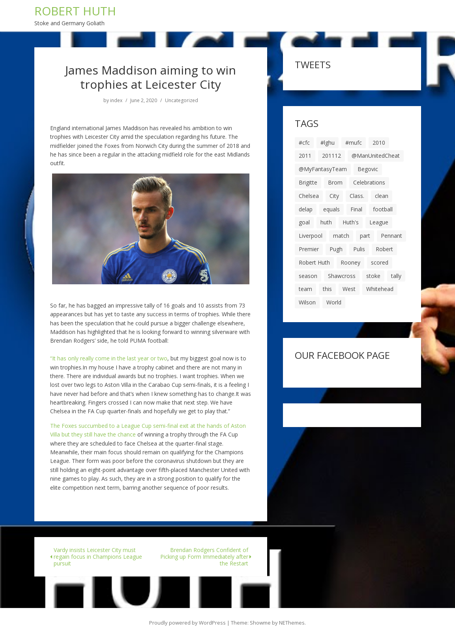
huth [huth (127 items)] (326, 222)
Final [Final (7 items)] (356, 209)
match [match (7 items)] (341, 235)
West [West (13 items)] (349, 289)
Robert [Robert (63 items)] (384, 249)
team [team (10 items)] (305, 289)
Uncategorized (181, 100)
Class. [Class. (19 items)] (357, 196)
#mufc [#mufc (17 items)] (353, 142)
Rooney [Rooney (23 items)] (350, 262)
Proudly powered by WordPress (187, 622)
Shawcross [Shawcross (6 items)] (342, 276)
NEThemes (292, 622)
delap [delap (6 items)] (306, 209)
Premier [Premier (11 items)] (309, 249)
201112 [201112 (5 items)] (331, 155)
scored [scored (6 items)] (379, 262)
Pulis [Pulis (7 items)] (359, 249)
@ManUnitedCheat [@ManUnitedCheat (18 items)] (376, 155)
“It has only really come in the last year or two (108, 358)
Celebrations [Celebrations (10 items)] (369, 182)
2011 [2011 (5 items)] (305, 155)
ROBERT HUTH (75, 11)
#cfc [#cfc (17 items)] (304, 142)
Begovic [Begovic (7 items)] (368, 169)
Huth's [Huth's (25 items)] (351, 222)
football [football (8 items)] (383, 209)
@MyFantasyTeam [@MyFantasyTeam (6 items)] (323, 169)
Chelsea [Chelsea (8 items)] (309, 196)
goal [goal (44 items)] (304, 222)
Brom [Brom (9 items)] (335, 182)
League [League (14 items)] (378, 222)
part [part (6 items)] (365, 235)
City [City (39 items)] (334, 196)
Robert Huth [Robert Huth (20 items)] (314, 262)
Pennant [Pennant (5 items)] (391, 235)
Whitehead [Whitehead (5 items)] (379, 289)
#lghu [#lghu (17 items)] (327, 142)
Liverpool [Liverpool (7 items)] (310, 235)
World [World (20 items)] (333, 302)
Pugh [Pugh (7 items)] (336, 249)
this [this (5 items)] (327, 289)
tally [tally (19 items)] (396, 276)
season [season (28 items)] (308, 276)
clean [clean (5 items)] (381, 196)
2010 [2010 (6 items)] (379, 142)
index (116, 100)
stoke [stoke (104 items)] (373, 276)
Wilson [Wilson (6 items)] (307, 302)
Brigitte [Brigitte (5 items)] (308, 182)
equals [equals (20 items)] (331, 209)
